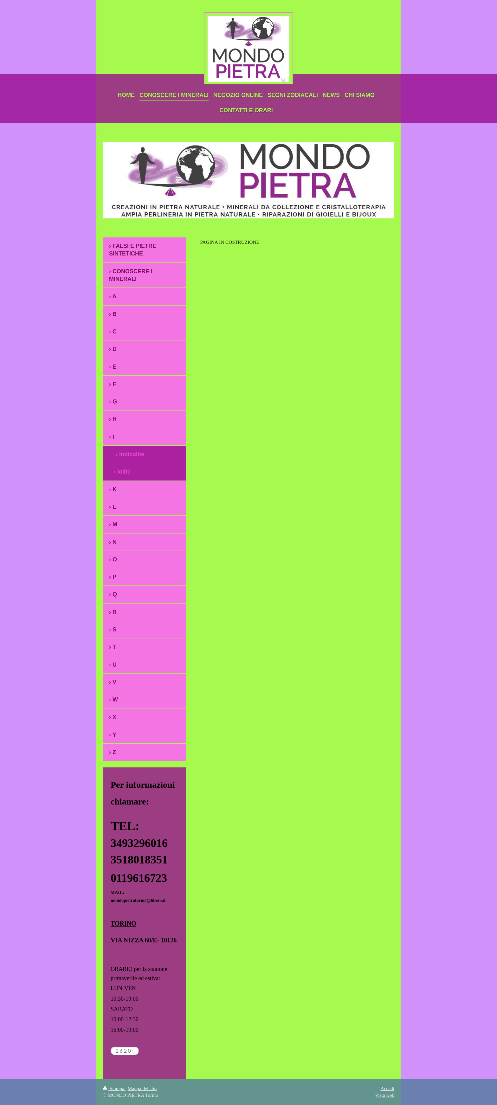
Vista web (384, 1095)
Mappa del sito (142, 1088)
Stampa (114, 1088)
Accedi (387, 1088)
